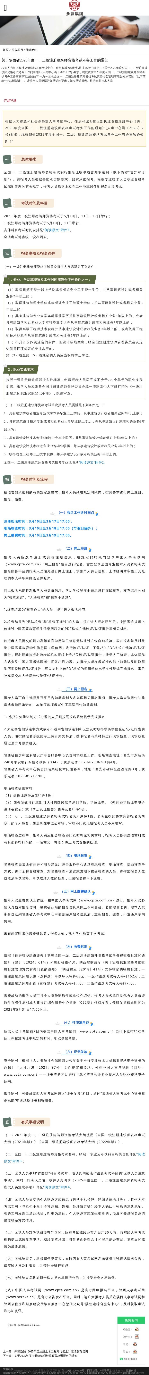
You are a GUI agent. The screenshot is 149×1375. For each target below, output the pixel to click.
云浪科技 (131, 1370)
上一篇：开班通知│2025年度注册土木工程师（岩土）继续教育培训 (45, 1351)
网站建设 (92, 1370)
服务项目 (18, 49)
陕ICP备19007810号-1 (74, 1370)
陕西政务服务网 (82, 1373)
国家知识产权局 (101, 1373)
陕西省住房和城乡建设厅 (126, 1373)
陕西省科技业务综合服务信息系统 (52, 1373)
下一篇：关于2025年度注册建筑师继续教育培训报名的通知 (40, 1355)
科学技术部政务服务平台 (17, 1373)
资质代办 (32, 49)
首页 (6, 49)
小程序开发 (105, 1370)
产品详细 (10, 100)
